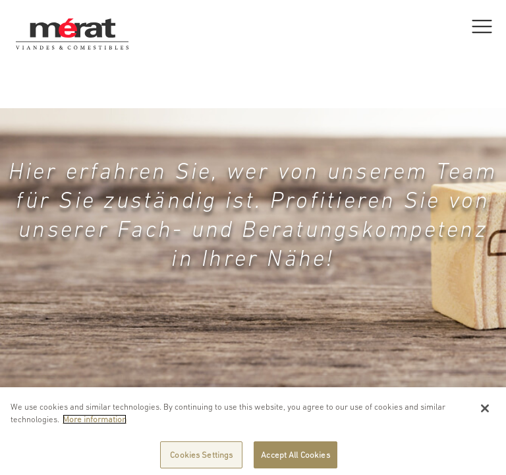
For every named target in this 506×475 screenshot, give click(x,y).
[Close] (484, 411)
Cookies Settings (201, 457)
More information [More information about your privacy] (94, 422)
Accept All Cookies (295, 457)
